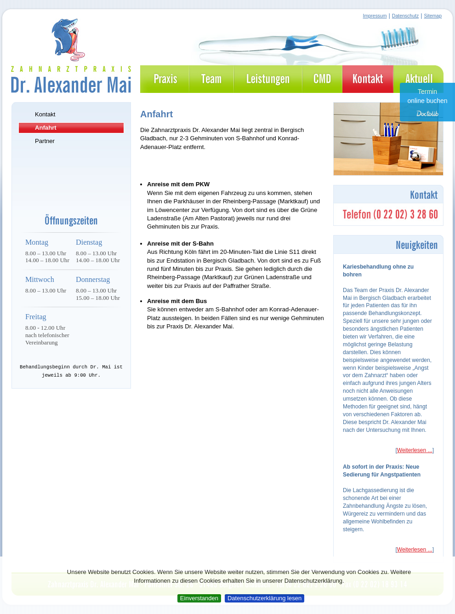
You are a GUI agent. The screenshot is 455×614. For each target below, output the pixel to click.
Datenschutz (405, 15)
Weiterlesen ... (414, 450)
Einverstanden (199, 598)
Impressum (375, 15)
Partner (45, 141)
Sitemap (433, 15)
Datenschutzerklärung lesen (264, 598)
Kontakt (45, 114)
